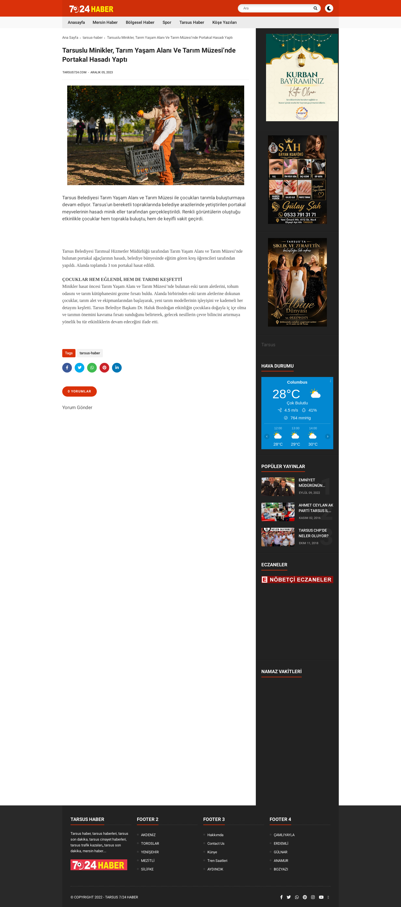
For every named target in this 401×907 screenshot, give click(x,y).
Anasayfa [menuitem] (76, 22)
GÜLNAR (280, 852)
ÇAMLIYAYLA (284, 835)
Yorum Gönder (77, 407)
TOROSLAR (150, 843)
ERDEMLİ (281, 843)
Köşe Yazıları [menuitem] (224, 22)
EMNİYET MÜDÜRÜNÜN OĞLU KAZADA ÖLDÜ (311, 483)
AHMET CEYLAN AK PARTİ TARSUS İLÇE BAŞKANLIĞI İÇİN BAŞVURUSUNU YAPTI (316, 508)
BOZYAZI (281, 869)
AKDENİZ (148, 835)
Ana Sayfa (70, 37)
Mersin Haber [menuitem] (105, 22)
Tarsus (268, 344)
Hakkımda (215, 835)
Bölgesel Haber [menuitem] (140, 22)
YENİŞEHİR (150, 852)
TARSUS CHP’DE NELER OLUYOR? (314, 533)
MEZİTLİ (148, 861)
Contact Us (216, 843)
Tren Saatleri (217, 861)
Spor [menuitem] (167, 22)
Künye (212, 852)
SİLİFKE (147, 869)
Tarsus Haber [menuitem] (191, 22)
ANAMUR (281, 861)
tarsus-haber (93, 37)
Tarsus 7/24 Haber (121, 897)
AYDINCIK (215, 869)
